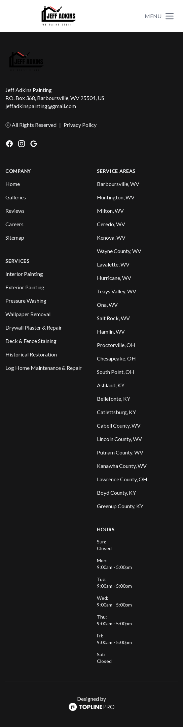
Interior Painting (24, 274)
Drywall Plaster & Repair (33, 327)
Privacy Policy (80, 125)
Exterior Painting (24, 287)
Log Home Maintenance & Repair (43, 368)
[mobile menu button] (169, 16)
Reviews (15, 210)
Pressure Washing (25, 300)
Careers (14, 224)
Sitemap (14, 237)
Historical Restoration (31, 354)
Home (12, 184)
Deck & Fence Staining (31, 341)
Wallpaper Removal (27, 314)
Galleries (15, 197)
